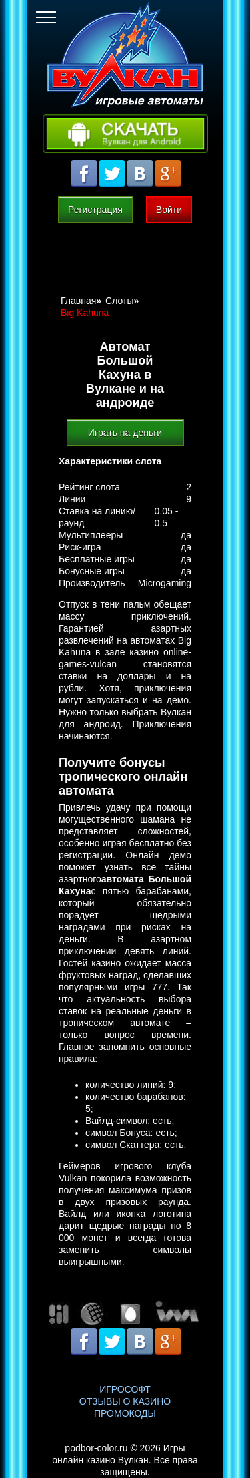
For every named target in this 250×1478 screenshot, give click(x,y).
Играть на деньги (125, 432)
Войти (169, 209)
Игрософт (125, 1389)
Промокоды (125, 1413)
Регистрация (95, 209)
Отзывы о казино (125, 1401)
